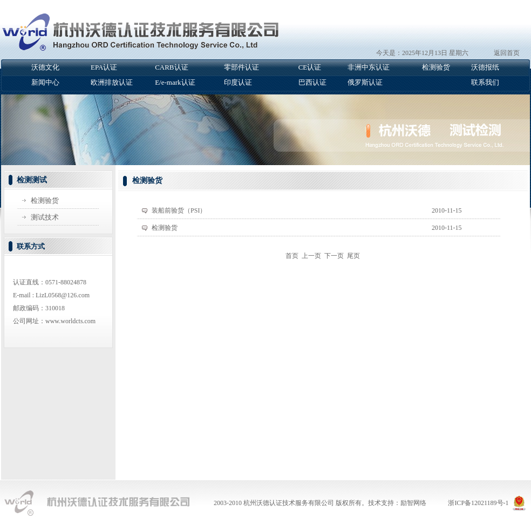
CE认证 (310, 67)
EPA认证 (104, 67)
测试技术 (45, 217)
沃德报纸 (485, 67)
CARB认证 (171, 67)
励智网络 (413, 503)
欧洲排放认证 (112, 82)
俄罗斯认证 (365, 82)
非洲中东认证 (369, 67)
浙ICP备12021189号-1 (478, 503)
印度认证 (238, 82)
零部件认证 (241, 67)
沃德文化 (45, 67)
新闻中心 (45, 82)
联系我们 (485, 82)
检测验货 (436, 67)
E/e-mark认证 (175, 82)
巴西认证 (312, 82)
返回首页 (507, 53)
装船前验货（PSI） (179, 210)
